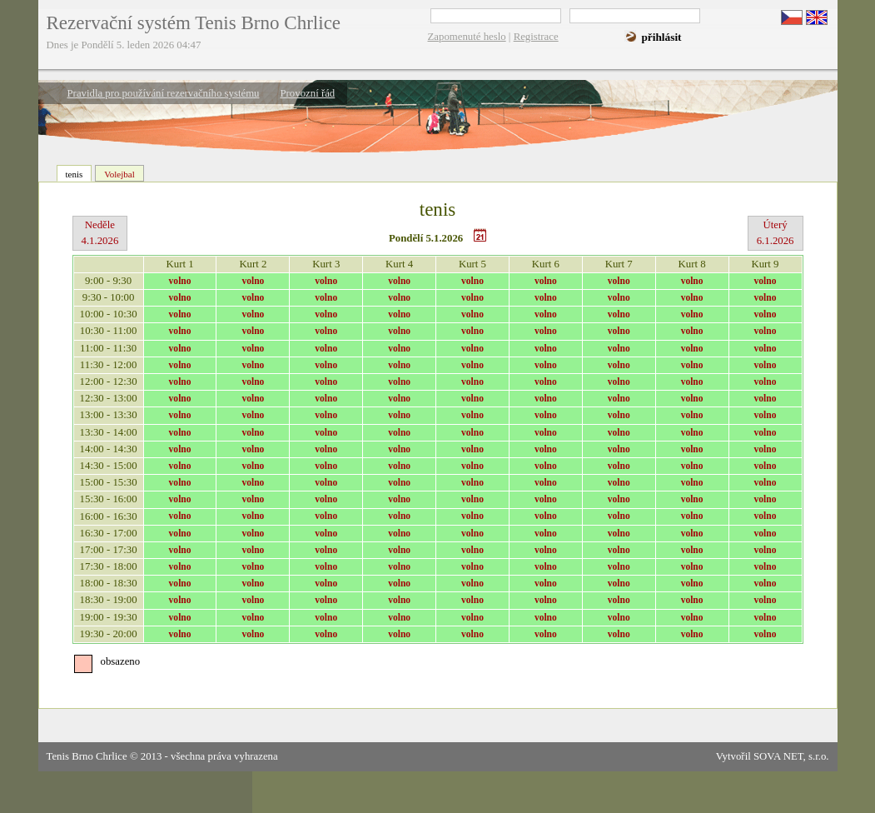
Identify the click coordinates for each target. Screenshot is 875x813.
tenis (74, 174)
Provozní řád (307, 93)
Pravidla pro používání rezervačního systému (163, 93)
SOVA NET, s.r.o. (791, 756)
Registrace (536, 36)
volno (180, 281)
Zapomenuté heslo (467, 36)
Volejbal (119, 174)
